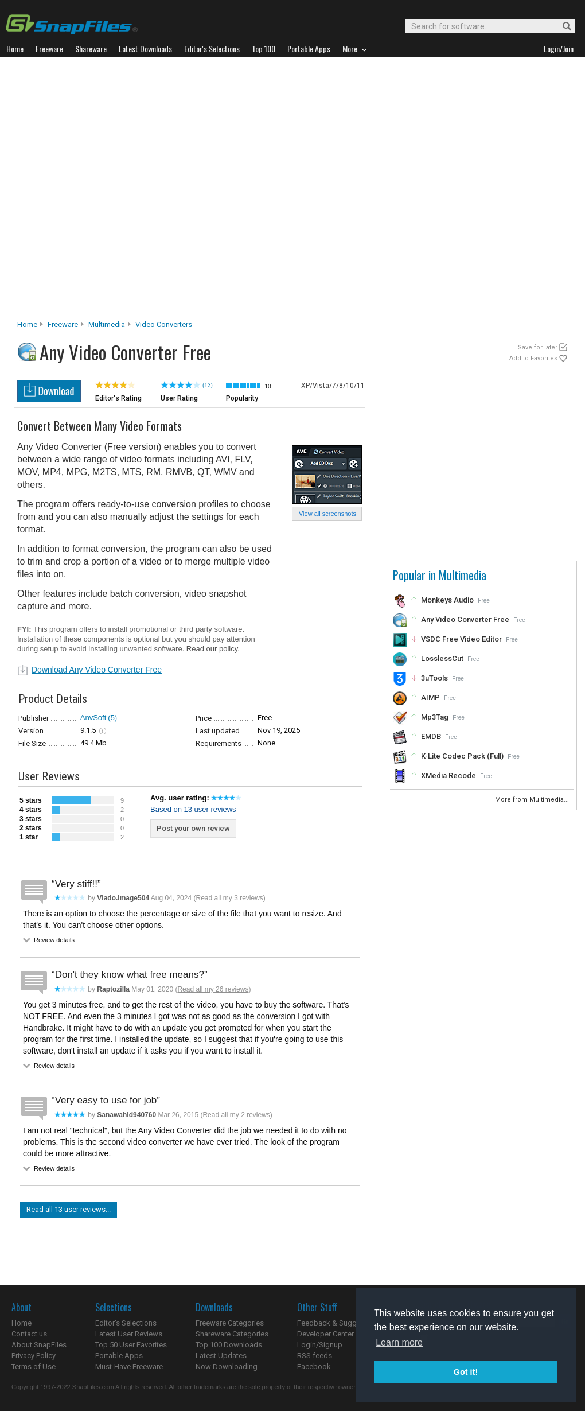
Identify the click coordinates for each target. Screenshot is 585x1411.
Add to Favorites (533, 358)
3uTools (434, 678)
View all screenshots (327, 513)
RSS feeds (314, 1355)
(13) (207, 385)
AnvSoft (93, 717)
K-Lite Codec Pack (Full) (462, 756)
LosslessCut (442, 658)
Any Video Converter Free (465, 619)
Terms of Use (33, 1366)
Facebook (314, 1366)
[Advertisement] (126, 191)
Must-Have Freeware (129, 1366)
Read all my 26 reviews (212, 989)
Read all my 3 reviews (229, 898)
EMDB (431, 736)
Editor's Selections (126, 1323)
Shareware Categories (232, 1334)
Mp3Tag (434, 717)
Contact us (29, 1334)
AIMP (430, 697)
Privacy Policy (33, 1355)
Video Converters (163, 324)
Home (27, 324)
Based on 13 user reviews (193, 809)
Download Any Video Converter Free (97, 669)
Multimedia (106, 324)
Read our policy (211, 648)
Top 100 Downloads (229, 1344)
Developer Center (325, 1334)
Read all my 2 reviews (236, 1115)
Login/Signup (319, 1344)
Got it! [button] (466, 1372)
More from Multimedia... (533, 799)
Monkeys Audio (447, 600)
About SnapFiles (39, 1344)
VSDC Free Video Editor (461, 639)
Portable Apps (119, 1355)
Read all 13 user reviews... (68, 1209)
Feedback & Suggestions (339, 1323)
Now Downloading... (229, 1366)
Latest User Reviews (128, 1334)
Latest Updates (221, 1355)
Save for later (537, 347)
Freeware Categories (230, 1323)
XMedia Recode (448, 775)
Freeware (63, 324)
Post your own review (193, 828)
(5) (112, 717)
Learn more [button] (399, 1342)
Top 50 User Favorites (131, 1344)
